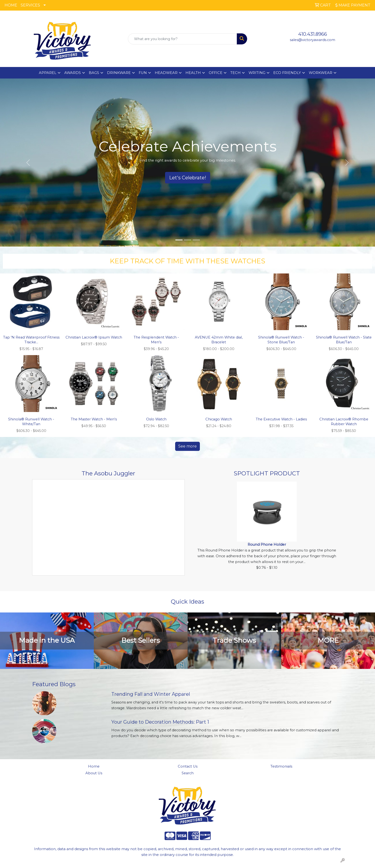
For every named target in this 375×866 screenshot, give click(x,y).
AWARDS (72, 73)
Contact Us (187, 766)
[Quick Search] (182, 38)
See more (187, 446)
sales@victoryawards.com (312, 40)
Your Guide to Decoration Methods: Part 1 (160, 722)
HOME (11, 5)
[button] (28, 163)
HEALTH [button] (193, 73)
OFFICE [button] (215, 73)
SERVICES (30, 5)
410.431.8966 (312, 34)
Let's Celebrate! (187, 178)
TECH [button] (235, 73)
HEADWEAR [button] (166, 73)
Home (94, 766)
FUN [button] (143, 73)
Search (188, 773)
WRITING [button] (257, 73)
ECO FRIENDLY (287, 73)
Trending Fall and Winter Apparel (150, 694)
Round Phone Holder (267, 544)
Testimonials (281, 766)
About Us (93, 773)
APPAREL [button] (47, 73)
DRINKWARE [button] (119, 73)
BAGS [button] (94, 73)
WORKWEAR (320, 73)
